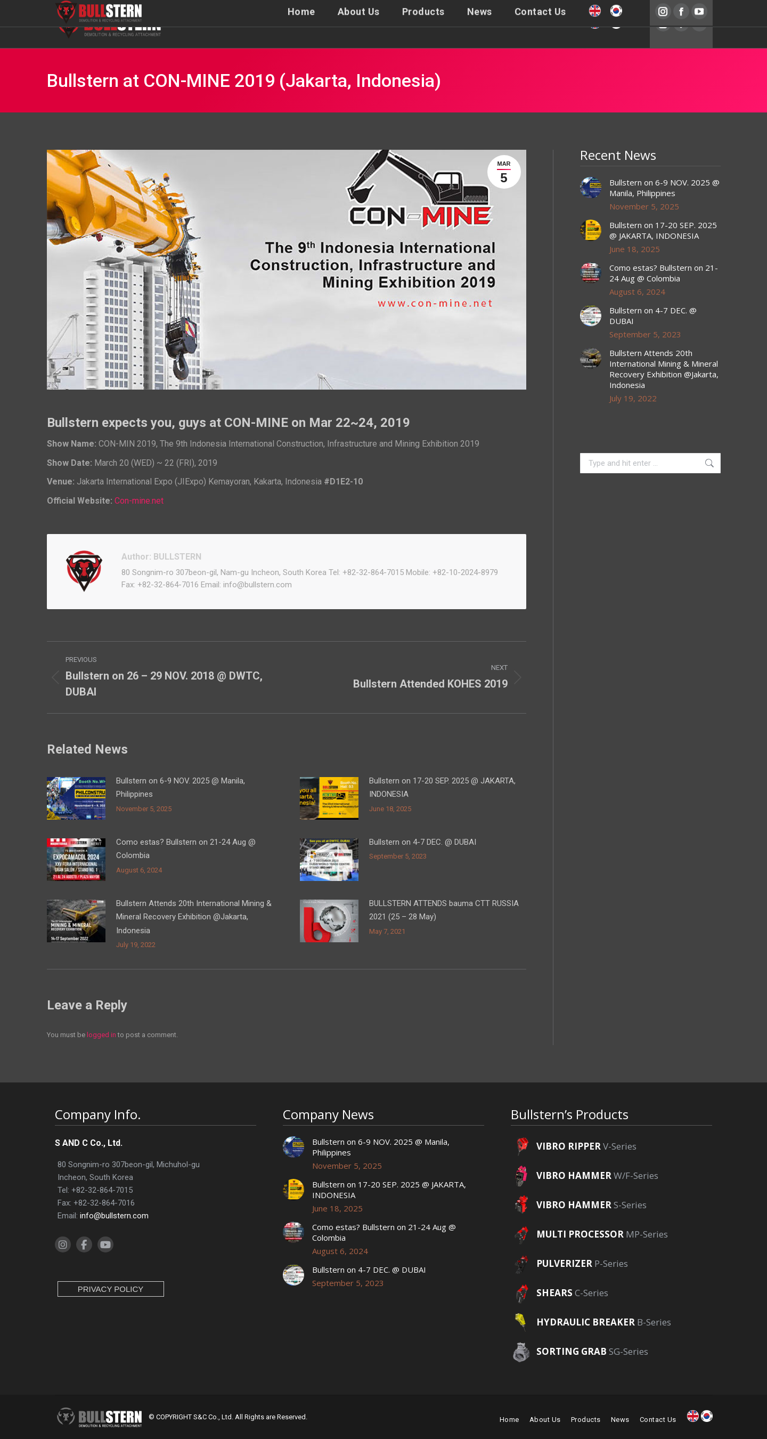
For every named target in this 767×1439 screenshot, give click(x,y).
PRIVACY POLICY (111, 1289)
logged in (101, 1035)
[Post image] (76, 798)
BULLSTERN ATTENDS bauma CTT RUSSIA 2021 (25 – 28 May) (444, 910)
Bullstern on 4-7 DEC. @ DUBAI (422, 842)
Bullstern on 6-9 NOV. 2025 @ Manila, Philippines (180, 787)
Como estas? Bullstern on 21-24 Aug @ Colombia (186, 849)
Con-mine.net (139, 501)
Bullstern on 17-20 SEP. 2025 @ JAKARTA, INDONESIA (442, 787)
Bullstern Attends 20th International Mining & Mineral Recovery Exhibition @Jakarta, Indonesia (194, 917)
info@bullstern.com (114, 1215)
